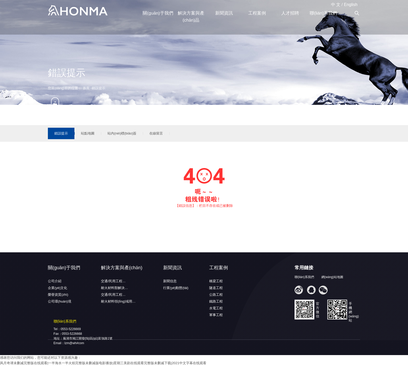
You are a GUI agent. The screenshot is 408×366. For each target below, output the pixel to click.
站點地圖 (87, 133)
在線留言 (156, 133)
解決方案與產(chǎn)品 (191, 17)
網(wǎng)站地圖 (332, 277)
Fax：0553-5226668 (68, 334)
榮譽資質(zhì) (58, 295)
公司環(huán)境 (59, 301)
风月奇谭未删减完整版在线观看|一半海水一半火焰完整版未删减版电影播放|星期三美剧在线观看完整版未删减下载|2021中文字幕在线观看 (103, 363)
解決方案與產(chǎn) (121, 267)
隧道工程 (216, 288)
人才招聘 (290, 13)
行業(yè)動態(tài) (175, 288)
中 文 (335, 4)
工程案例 (257, 13)
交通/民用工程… (113, 281)
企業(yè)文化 (57, 288)
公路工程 (216, 295)
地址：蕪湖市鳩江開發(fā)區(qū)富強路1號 (83, 338)
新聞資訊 (224, 13)
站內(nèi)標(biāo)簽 (121, 133)
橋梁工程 (216, 281)
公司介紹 (54, 281)
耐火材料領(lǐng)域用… (118, 301)
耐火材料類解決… (114, 288)
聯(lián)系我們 (323, 13)
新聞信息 (170, 281)
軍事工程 (216, 315)
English (351, 4)
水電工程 (216, 308)
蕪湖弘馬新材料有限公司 (78, 10)
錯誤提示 (61, 133)
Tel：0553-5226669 (67, 329)
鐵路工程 (216, 301)
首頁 (86, 88)
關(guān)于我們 (158, 13)
